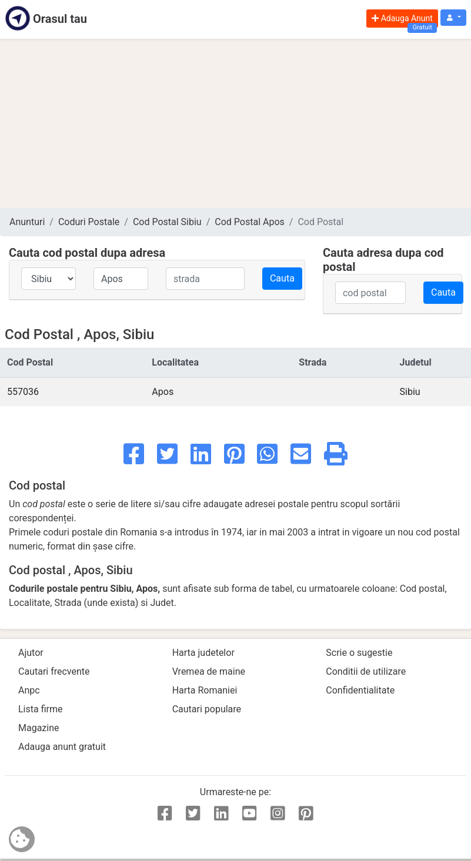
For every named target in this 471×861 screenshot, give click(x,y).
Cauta (282, 278)
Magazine (38, 727)
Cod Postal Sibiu (167, 221)
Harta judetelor (203, 652)
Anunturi (27, 221)
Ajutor (31, 652)
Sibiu (410, 391)
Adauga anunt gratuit (62, 746)
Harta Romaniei (205, 690)
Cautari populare (206, 709)
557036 (23, 391)
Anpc (29, 690)
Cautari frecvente (54, 671)
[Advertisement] (235, 123)
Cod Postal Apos (250, 221)
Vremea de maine (208, 671)
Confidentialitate (360, 690)
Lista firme (40, 709)
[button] (453, 17)
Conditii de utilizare (366, 671)
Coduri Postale (88, 221)
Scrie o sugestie (359, 652)
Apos (162, 391)
